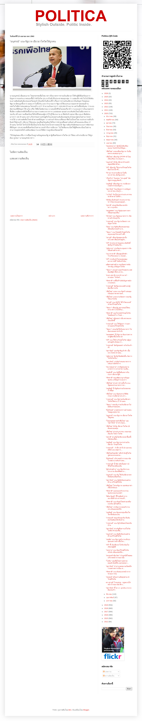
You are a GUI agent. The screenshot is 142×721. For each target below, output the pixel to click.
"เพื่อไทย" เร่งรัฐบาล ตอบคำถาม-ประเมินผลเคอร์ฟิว (118, 508)
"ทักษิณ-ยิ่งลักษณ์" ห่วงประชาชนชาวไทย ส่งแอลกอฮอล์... (118, 201)
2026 (106, 93)
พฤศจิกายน (110, 120)
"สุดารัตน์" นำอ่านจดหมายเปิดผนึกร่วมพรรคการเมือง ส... (119, 567)
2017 (106, 612)
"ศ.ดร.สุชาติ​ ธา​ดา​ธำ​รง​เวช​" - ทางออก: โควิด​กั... (117, 276)
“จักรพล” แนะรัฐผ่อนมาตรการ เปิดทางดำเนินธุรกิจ (118, 217)
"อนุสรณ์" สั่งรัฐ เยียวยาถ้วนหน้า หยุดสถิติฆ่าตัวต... (118, 163)
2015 (106, 618)
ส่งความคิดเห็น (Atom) (28, 220)
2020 (106, 113)
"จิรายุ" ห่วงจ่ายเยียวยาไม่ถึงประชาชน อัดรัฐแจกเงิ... (116, 174)
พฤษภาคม (110, 140)
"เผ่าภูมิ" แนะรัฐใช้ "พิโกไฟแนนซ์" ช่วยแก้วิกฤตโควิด (118, 303)
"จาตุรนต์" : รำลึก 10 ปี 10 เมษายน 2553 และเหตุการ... (119, 449)
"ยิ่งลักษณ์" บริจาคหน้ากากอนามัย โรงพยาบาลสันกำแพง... (118, 459)
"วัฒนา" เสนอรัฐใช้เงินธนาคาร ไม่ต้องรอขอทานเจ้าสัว (119, 330)
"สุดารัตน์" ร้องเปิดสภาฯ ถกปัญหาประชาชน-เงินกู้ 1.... (118, 190)
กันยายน (109, 126)
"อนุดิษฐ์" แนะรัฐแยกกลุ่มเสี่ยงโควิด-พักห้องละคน (118, 513)
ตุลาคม (109, 123)
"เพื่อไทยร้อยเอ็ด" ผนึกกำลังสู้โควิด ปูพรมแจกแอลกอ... (118, 454)
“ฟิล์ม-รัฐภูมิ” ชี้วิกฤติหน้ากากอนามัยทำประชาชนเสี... (116, 497)
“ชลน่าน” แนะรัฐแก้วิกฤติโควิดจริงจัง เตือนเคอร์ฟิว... (117, 551)
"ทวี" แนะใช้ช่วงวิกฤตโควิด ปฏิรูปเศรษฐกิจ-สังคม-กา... (118, 341)
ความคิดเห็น (108, 676)
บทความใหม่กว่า (16, 216)
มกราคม (109, 601)
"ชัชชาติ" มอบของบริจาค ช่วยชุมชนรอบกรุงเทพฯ (117, 492)
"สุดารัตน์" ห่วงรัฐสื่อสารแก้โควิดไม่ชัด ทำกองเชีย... (118, 530)
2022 (106, 107)
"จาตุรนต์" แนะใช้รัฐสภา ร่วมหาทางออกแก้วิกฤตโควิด (118, 325)
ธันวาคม (109, 116)
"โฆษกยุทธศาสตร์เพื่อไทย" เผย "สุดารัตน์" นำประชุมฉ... (117, 422)
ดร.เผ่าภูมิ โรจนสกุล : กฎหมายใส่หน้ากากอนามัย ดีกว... (118, 583)
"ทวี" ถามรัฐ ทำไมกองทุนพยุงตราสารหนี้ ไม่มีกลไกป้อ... (116, 260)
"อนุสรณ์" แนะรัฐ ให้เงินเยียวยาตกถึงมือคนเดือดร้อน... (118, 476)
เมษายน (109, 143)
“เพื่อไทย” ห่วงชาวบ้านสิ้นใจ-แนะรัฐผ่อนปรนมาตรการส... (118, 384)
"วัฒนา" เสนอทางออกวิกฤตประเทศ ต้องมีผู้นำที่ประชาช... (119, 271)
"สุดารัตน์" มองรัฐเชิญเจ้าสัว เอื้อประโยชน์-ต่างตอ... (118, 352)
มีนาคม (109, 594)
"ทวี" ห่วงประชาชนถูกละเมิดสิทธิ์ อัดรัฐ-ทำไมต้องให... (118, 244)
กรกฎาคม (110, 133)
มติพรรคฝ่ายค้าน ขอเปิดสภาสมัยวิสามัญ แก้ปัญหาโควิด (118, 266)
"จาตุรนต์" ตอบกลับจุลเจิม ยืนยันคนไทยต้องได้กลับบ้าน (118, 519)
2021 (106, 110)
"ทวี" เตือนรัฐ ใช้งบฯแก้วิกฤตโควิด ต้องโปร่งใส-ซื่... (118, 168)
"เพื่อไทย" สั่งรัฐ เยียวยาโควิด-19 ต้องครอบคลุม (118, 427)
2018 (106, 608)
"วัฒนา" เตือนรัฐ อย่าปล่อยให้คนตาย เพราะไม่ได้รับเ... (118, 309)
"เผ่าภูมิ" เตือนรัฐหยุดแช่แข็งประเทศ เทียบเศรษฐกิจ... (116, 239)
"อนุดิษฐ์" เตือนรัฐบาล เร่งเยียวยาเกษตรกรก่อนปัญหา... (118, 185)
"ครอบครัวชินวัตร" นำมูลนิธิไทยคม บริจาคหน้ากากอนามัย (119, 557)
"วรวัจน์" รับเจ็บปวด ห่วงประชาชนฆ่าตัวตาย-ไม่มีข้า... (119, 195)
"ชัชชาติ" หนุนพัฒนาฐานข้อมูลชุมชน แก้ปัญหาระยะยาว (117, 379)
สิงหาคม (109, 130)
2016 (106, 615)
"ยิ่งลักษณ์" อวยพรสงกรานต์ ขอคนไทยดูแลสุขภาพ (118, 411)
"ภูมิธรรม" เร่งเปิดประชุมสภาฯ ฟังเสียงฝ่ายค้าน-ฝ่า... (118, 249)
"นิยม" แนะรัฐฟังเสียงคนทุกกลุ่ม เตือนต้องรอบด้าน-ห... (117, 228)
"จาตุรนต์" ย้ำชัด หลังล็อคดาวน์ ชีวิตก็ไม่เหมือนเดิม (117, 465)
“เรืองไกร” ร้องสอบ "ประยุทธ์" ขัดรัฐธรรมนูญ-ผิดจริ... (118, 179)
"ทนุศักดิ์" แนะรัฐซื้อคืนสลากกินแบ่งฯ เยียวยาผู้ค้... (117, 373)
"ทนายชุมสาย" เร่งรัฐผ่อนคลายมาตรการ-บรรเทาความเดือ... (117, 368)
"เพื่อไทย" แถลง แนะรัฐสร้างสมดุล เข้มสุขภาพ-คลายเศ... (118, 292)
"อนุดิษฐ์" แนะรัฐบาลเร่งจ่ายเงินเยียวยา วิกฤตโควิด (118, 443)
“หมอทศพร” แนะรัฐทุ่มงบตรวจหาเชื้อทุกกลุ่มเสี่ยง (118, 212)
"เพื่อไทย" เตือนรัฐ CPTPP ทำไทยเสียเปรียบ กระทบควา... (118, 158)
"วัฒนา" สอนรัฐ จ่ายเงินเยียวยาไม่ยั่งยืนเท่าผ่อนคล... (118, 406)
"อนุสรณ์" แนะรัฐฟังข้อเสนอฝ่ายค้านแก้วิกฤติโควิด (118, 535)
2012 (106, 622)
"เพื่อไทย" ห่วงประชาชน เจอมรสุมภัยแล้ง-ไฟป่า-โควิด (118, 433)
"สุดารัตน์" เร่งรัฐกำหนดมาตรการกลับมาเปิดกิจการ (118, 363)
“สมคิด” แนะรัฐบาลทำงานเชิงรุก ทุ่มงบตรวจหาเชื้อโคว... (118, 540)
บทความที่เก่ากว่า (87, 216)
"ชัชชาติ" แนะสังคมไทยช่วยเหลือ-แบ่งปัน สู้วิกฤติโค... (118, 503)
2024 (106, 100)
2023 (106, 103)
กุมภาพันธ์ (110, 597)
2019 (106, 605)
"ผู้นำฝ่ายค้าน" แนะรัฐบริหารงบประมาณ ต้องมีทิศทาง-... (117, 470)
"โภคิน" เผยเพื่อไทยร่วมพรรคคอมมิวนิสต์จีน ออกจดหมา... (117, 562)
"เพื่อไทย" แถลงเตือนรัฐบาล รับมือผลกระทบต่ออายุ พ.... (118, 152)
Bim (69, 710)
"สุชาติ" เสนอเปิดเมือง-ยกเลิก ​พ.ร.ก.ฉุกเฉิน (117, 206)
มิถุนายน (109, 136)
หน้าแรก (52, 216)
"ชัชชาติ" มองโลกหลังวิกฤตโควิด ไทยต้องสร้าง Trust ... (118, 314)
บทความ (107, 672)
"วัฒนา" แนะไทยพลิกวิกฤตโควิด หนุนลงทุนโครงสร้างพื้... (118, 233)
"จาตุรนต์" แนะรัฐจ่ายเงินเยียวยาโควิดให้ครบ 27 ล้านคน (118, 400)
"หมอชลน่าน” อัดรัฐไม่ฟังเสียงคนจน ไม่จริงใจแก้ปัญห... (117, 147)
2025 (106, 97)
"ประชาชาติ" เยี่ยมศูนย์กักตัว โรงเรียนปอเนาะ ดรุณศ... (116, 255)
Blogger (86, 710)
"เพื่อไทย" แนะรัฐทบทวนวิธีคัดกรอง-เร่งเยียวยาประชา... (117, 395)
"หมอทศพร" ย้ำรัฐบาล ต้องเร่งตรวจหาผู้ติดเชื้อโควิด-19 (119, 336)
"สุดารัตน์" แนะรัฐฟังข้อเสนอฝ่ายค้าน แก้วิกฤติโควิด (118, 481)
